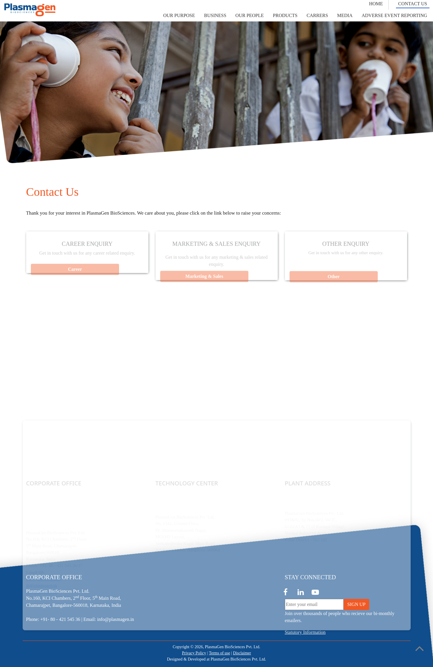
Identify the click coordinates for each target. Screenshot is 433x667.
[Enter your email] (314, 604)
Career (75, 273)
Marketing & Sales (204, 280)
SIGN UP (356, 604)
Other (333, 280)
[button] (179, 15)
